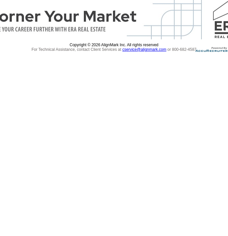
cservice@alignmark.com (144, 49)
